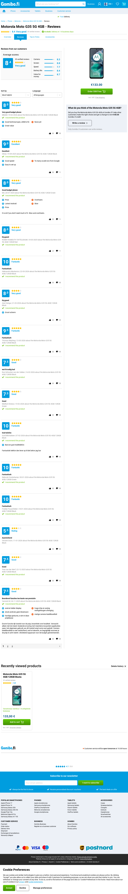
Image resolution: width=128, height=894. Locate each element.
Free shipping (100, 97)
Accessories (25, 11)
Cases (103, 803)
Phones (37, 800)
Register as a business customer (45, 826)
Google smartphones (41, 812)
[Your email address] (51, 782)
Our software (72, 826)
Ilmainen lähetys (15, 727)
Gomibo (71, 821)
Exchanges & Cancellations (10, 833)
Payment (4, 824)
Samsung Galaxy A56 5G (9, 810)
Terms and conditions (78, 862)
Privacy (44, 862)
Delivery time (5, 829)
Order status (5, 826)
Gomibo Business (40, 824)
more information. (86, 859)
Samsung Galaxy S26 (8, 807)
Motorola (17, 21)
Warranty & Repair (7, 835)
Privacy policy (72, 829)
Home (3, 21)
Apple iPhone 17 (6, 803)
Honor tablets (72, 810)
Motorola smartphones (42, 810)
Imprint (51, 862)
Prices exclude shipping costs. (87, 857)
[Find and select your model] (60, 4)
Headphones (105, 812)
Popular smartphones (11, 800)
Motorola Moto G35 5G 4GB (32, 21)
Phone (13, 11)
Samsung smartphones (42, 805)
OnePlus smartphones (41, 807)
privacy (22, 882)
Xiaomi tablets (72, 807)
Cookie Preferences (62, 862)
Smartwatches (105, 814)
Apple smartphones (41, 803)
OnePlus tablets (73, 812)
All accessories (106, 817)
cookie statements (35, 882)
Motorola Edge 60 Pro (8, 814)
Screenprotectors (106, 805)
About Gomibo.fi (34, 862)
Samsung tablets (73, 805)
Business (48, 11)
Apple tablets (72, 803)
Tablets (37, 11)
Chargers (104, 807)
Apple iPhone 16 (6, 805)
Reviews (47, 21)
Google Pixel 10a (6, 812)
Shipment (4, 831)
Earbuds (103, 810)
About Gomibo (72, 824)
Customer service (64, 11)
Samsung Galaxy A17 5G (9, 817)
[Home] (4, 11)
